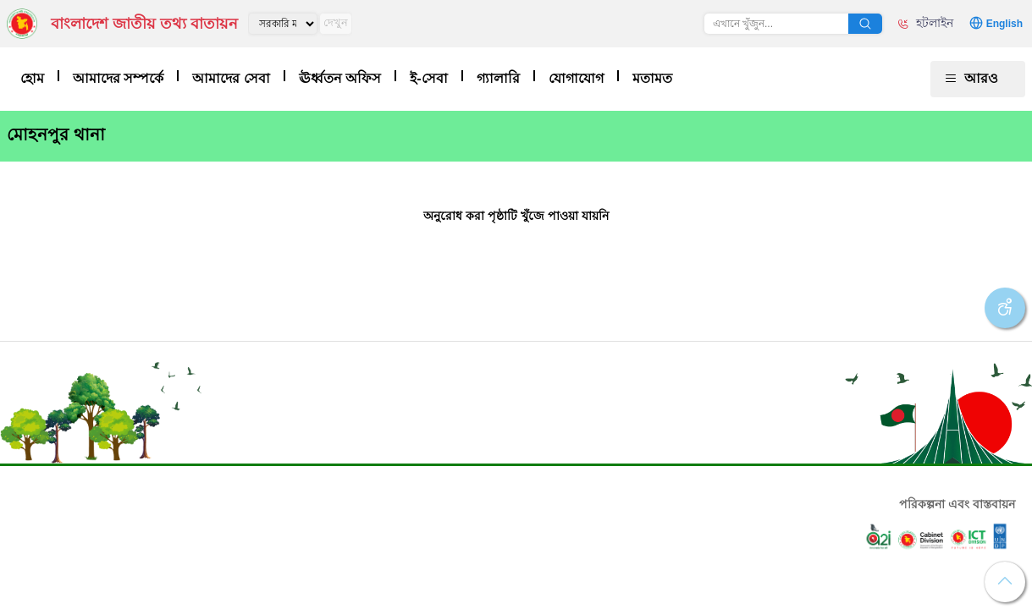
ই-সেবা (428, 78)
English (1004, 24)
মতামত (652, 78)
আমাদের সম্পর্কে (118, 78)
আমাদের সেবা (230, 78)
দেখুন (335, 22)
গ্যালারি (498, 78)
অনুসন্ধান (865, 24)
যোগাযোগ (576, 78)
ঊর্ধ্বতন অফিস (340, 78)
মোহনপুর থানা (56, 134)
